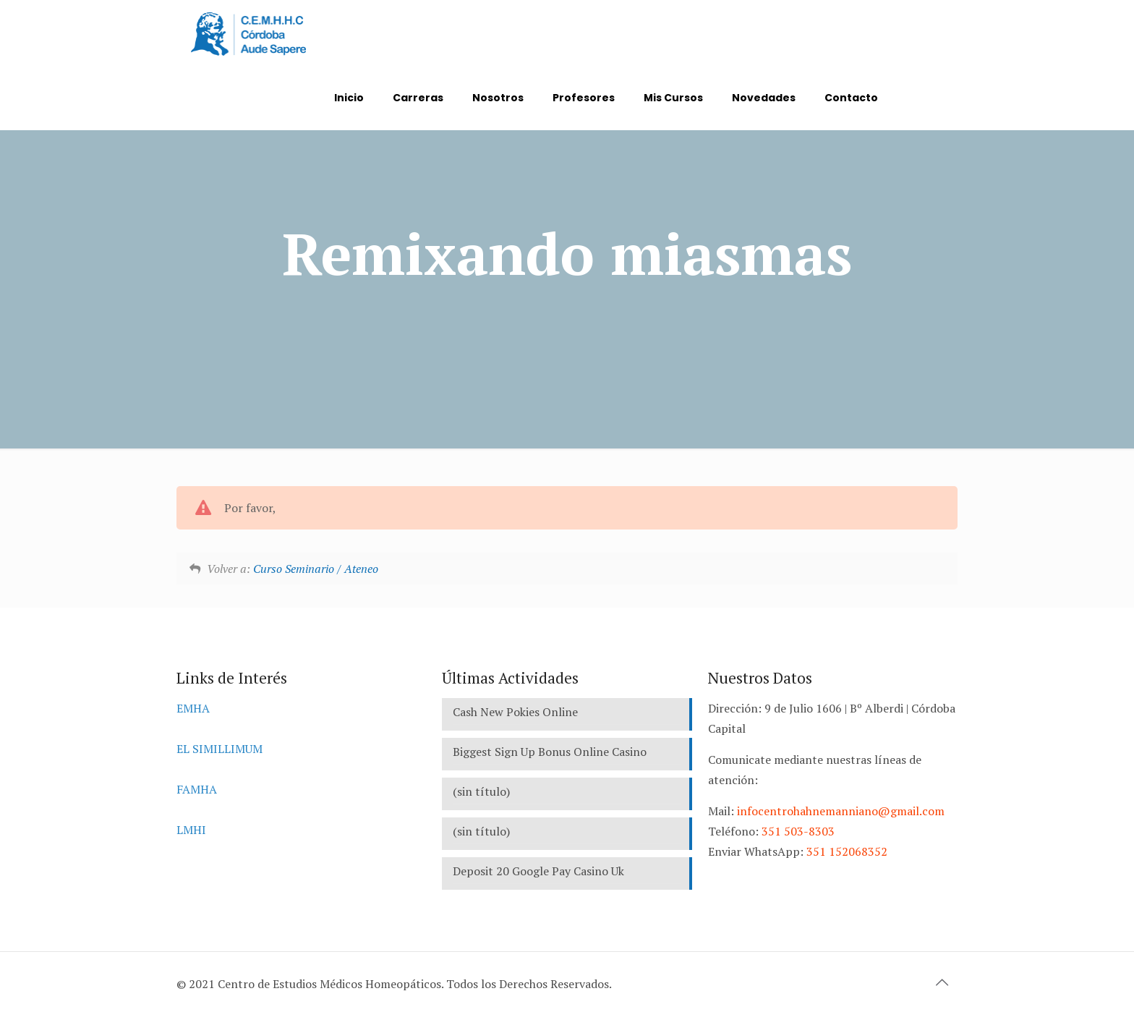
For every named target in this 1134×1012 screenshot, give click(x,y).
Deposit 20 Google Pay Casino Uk (538, 871)
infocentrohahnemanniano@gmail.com (841, 811)
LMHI (191, 830)
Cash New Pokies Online (515, 712)
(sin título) (481, 791)
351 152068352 (846, 851)
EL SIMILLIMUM (219, 749)
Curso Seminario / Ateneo (315, 569)
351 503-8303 (798, 831)
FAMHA (196, 789)
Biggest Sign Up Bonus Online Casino (550, 752)
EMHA (193, 708)
